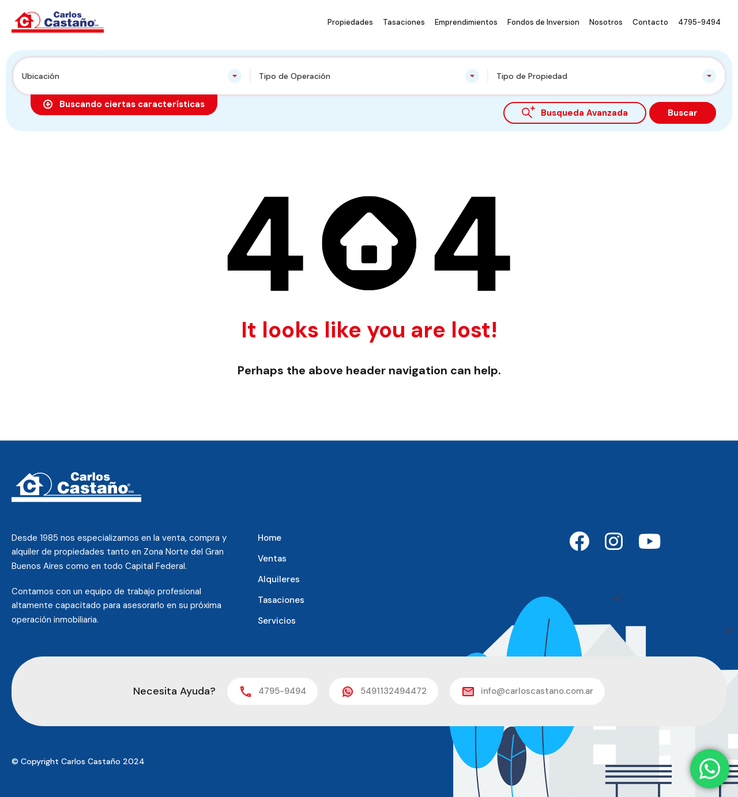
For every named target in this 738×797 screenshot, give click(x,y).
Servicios (277, 621)
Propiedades (350, 22)
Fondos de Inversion (543, 22)
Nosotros (606, 22)
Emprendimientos (466, 22)
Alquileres (279, 579)
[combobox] (131, 76)
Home (269, 538)
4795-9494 (699, 22)
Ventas (272, 558)
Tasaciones (404, 22)
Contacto (650, 22)
